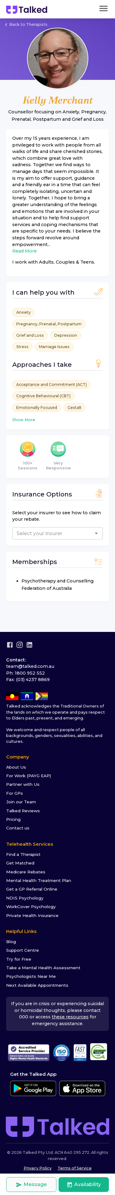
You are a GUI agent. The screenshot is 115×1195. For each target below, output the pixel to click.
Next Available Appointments (37, 985)
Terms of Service (75, 1168)
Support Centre (22, 950)
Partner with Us (23, 784)
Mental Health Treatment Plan (38, 880)
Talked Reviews (23, 810)
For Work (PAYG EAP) (28, 775)
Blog (11, 941)
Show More (23, 419)
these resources (70, 1017)
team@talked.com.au (30, 666)
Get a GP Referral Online (31, 889)
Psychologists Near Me (31, 976)
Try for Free (18, 959)
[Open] (96, 533)
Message (31, 1184)
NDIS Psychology (25, 897)
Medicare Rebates (25, 871)
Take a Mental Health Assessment (43, 967)
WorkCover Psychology (31, 906)
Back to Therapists (25, 25)
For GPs (14, 793)
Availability (84, 1184)
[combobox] (47, 533)
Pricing (13, 819)
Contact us (17, 827)
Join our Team (21, 801)
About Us (16, 767)
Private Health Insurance (32, 915)
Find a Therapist (23, 854)
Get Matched (20, 862)
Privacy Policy (38, 1168)
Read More (24, 251)
